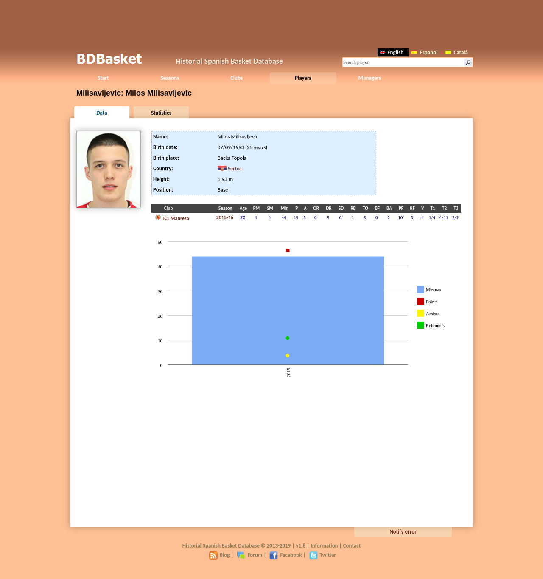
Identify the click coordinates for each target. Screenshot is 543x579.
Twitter (322, 555)
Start (103, 78)
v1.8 (300, 545)
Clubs (236, 78)
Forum (249, 555)
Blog (219, 555)
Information (324, 545)
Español (424, 52)
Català (456, 52)
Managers (369, 78)
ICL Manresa (172, 217)
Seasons (170, 78)
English (391, 52)
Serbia (235, 168)
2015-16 (224, 217)
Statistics (161, 113)
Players (303, 78)
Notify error (403, 531)
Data (101, 113)
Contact (352, 545)
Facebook (285, 555)
